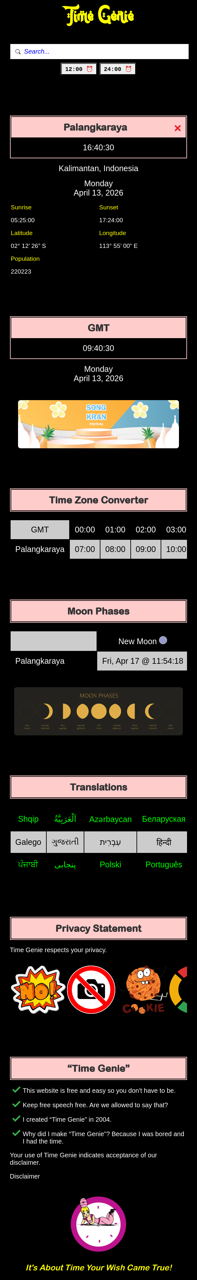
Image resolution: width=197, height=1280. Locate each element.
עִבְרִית (110, 841)
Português (163, 864)
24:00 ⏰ (118, 69)
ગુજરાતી (65, 841)
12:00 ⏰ (79, 69)
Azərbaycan (110, 819)
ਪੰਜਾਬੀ (28, 864)
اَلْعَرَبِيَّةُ (65, 818)
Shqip (28, 818)
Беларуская (163, 818)
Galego (28, 841)
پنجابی (65, 864)
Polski (110, 864)
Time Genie (99, 16)
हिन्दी (163, 842)
